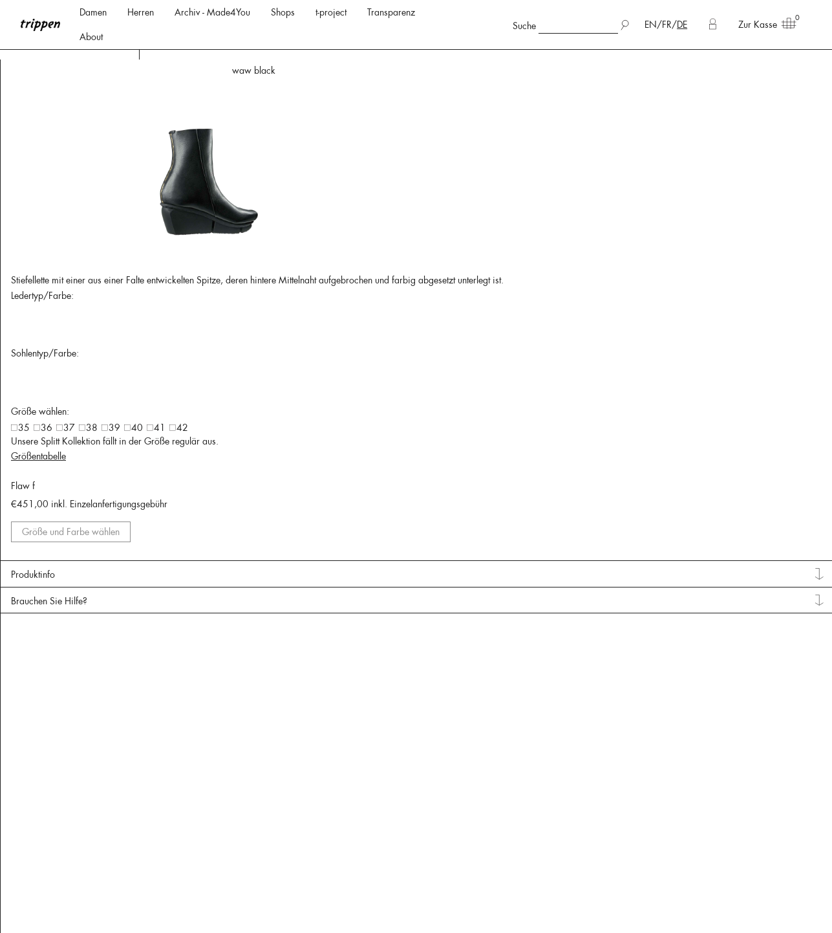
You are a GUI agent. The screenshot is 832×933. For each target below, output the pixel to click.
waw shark (800, 70)
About (91, 37)
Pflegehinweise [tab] (49, 354)
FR (667, 24)
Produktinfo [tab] (727, 675)
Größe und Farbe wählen (762, 626)
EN (651, 24)
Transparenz (391, 12)
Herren (140, 12)
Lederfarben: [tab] (45, 241)
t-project (331, 12)
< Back (157, 71)
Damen (93, 12)
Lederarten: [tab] (42, 98)
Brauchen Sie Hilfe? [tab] (743, 701)
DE (682, 24)
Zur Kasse (762, 23)
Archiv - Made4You (212, 12)
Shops (283, 12)
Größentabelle (732, 534)
